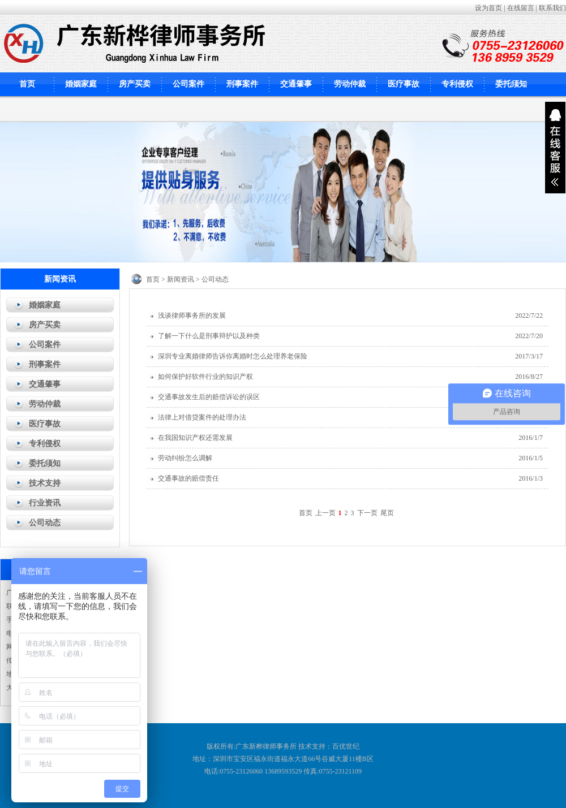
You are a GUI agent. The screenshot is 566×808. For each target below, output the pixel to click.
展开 (555, 147)
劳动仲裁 (350, 84)
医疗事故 (403, 84)
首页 (27, 84)
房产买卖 (135, 84)
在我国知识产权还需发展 (195, 438)
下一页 (367, 513)
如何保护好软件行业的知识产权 (205, 377)
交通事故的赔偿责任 (188, 478)
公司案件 (188, 84)
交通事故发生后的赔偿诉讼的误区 (209, 397)
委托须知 (511, 84)
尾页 (387, 513)
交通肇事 (296, 84)
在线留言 (520, 8)
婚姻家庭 (81, 84)
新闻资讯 (180, 279)
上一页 (325, 513)
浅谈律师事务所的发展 (192, 315)
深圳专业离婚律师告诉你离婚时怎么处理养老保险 (232, 356)
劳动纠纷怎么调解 (185, 458)
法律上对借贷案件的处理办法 (202, 417)
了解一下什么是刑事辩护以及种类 (209, 336)
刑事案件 (242, 84)
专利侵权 (457, 84)
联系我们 (552, 8)
